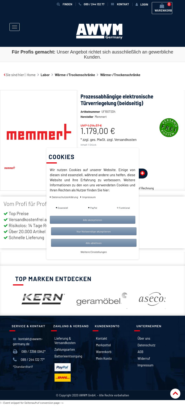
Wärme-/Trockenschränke (75, 75)
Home (31, 75)
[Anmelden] (141, 4)
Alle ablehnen (94, 242)
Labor (45, 75)
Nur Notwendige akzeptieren (94, 231)
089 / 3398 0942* (29, 353)
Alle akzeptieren (92, 219)
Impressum (146, 367)
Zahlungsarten (65, 351)
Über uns (144, 340)
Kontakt (101, 340)
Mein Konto (104, 360)
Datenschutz (146, 347)
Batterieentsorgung (68, 358)
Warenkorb (104, 353)
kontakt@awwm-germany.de (28, 343)
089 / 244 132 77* (29, 361)
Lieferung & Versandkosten (65, 342)
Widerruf (144, 360)
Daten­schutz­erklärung (64, 197)
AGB (140, 353)
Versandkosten (125, 146)
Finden (64, 4)
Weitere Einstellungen (94, 251)
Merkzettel (103, 347)
